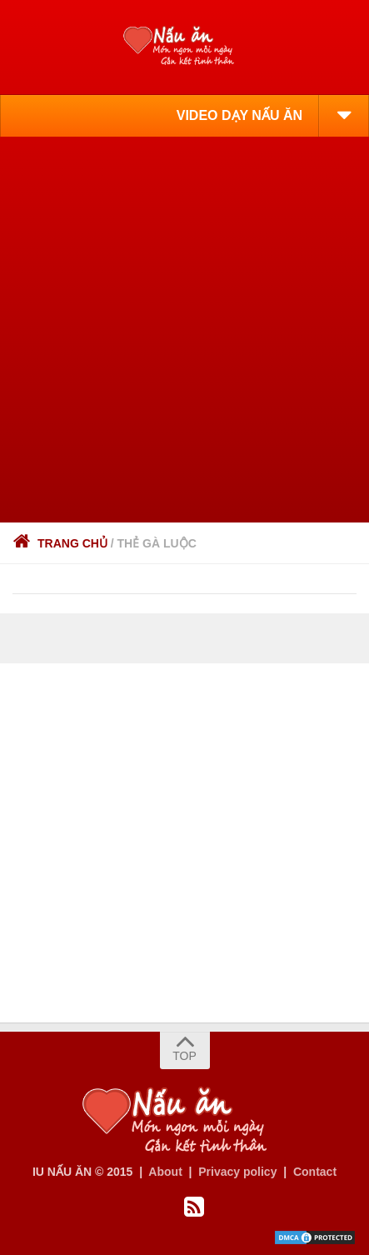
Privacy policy (237, 1171)
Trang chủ (59, 543)
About (165, 1171)
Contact (315, 1171)
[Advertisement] (184, 329)
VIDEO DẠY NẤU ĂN (239, 115)
